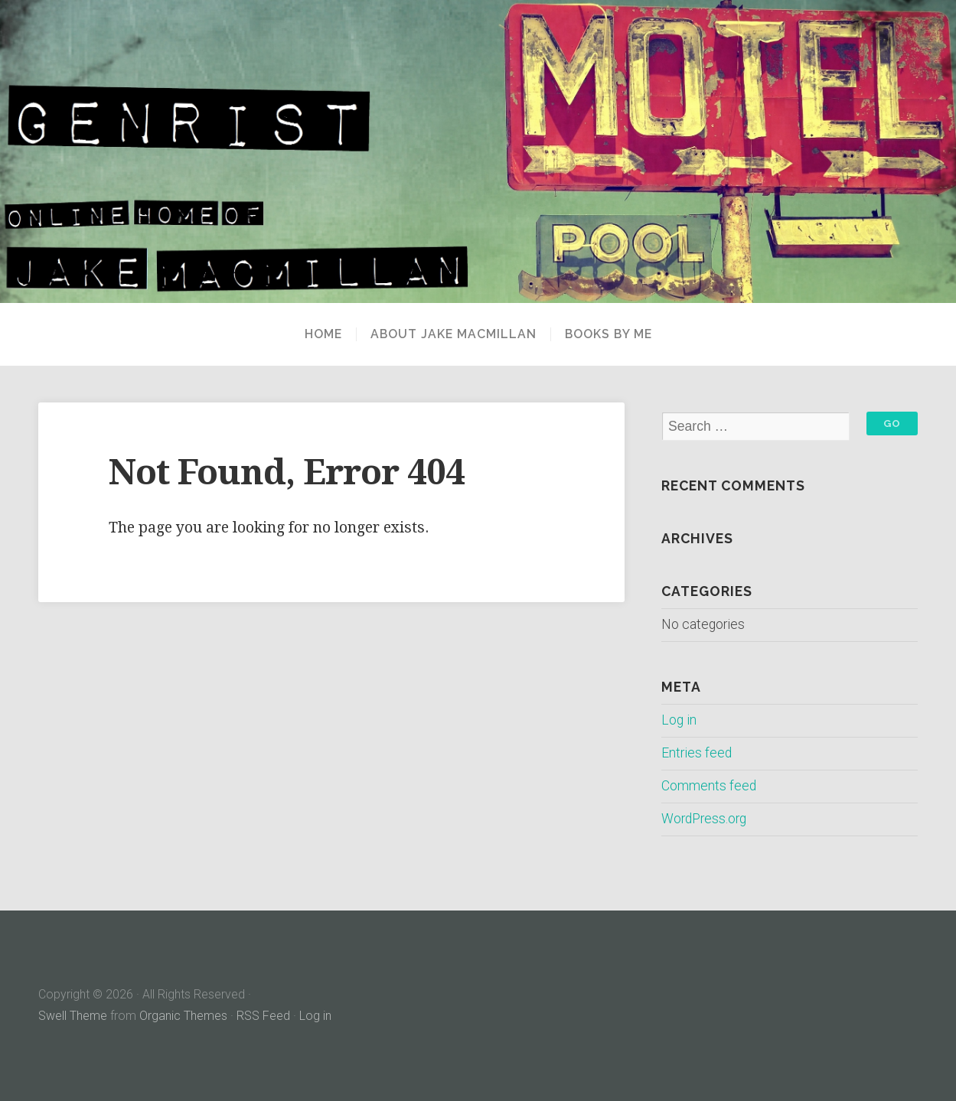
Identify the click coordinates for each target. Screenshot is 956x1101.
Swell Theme (72, 1015)
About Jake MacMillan (453, 334)
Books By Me (608, 334)
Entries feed (696, 753)
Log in (679, 720)
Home (323, 334)
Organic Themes (183, 1015)
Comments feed (708, 785)
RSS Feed (263, 1015)
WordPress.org (703, 818)
